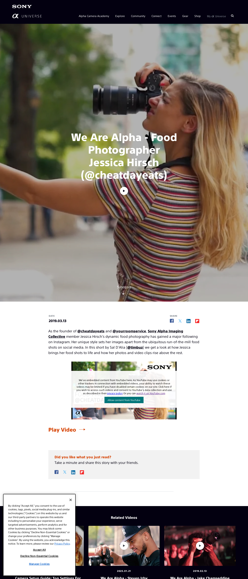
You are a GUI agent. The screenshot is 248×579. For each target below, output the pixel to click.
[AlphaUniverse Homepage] (27, 16)
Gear (185, 16)
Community (138, 16)
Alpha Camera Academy (94, 16)
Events (172, 16)
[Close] (70, 500)
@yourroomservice (129, 331)
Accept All (39, 549)
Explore (120, 16)
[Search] (232, 16)
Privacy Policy (62, 543)
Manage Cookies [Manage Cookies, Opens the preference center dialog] (39, 563)
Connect (156, 16)
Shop (197, 16)
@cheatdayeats (90, 331)
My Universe (216, 16)
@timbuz (135, 347)
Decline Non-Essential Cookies (39, 556)
